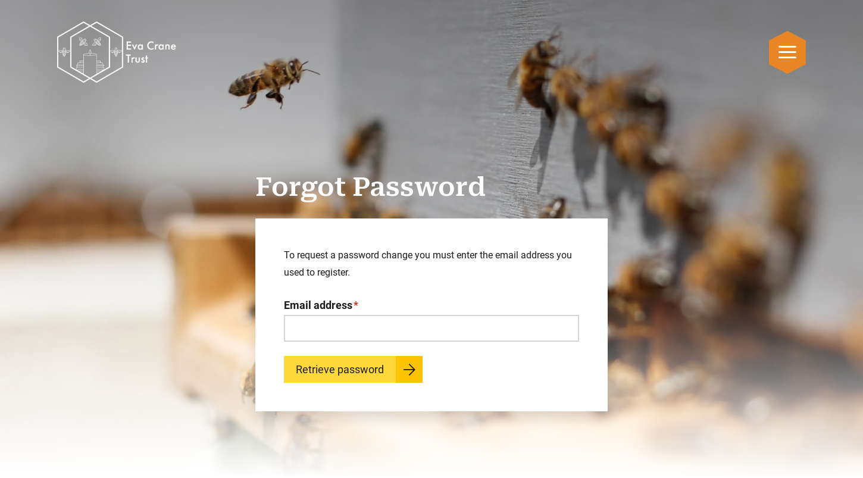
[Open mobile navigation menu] (787, 52)
